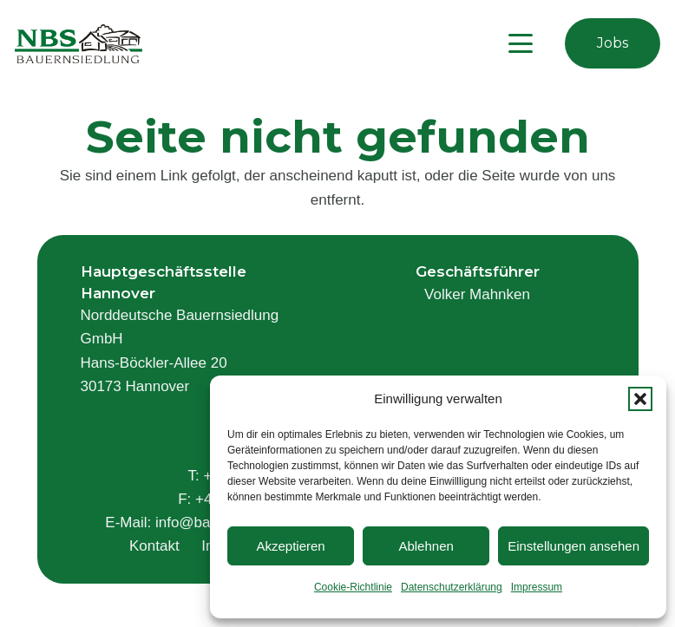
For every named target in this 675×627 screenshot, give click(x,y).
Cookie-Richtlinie (353, 587)
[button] (640, 399)
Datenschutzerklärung (451, 587)
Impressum (536, 587)
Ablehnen (425, 546)
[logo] (78, 43)
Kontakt (154, 546)
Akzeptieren (290, 546)
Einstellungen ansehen (573, 546)
